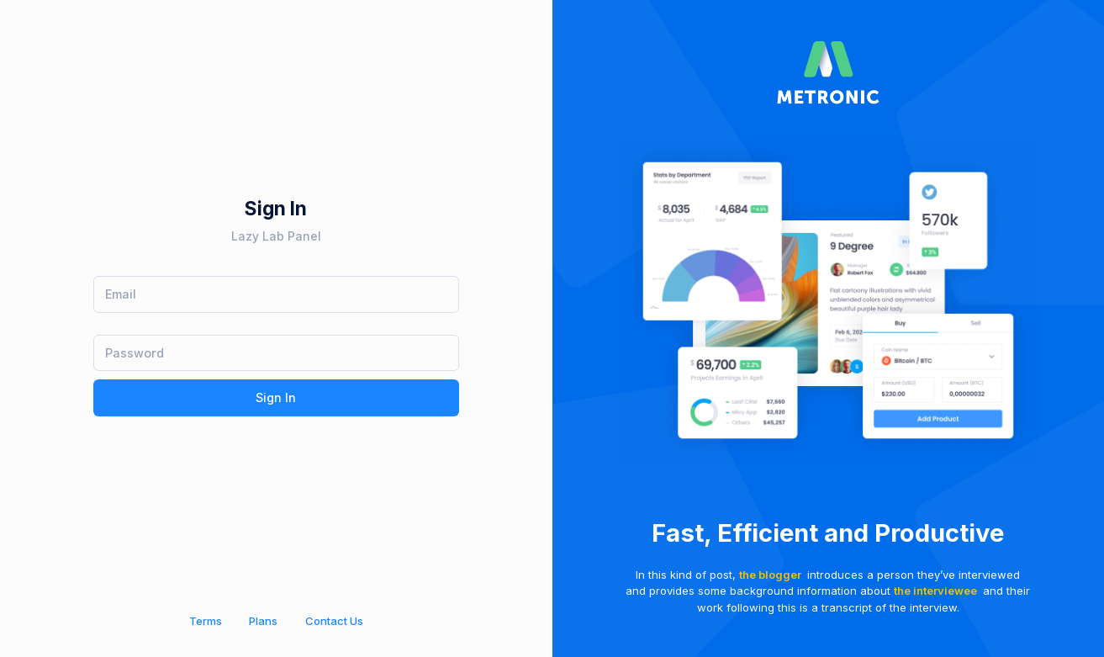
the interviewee (935, 590)
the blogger (770, 574)
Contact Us (334, 621)
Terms (205, 621)
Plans (263, 621)
